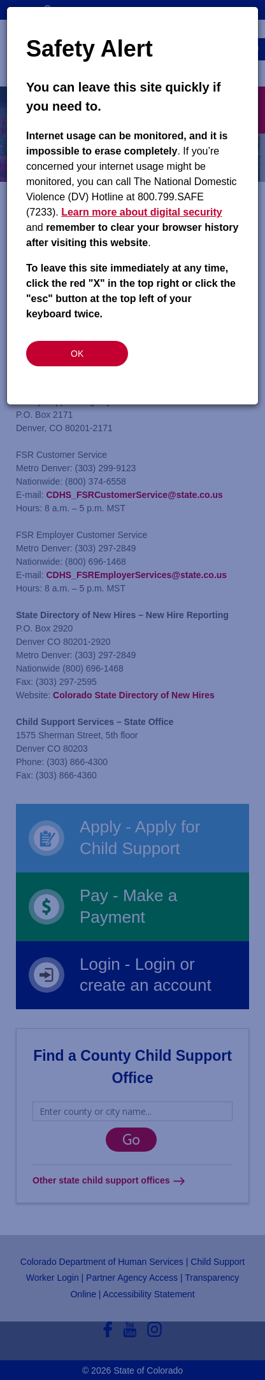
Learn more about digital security (141, 212)
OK (77, 353)
